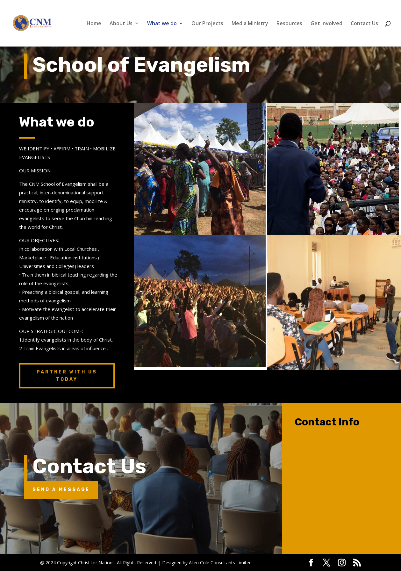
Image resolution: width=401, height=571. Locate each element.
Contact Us (364, 24)
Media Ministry (250, 24)
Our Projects (207, 24)
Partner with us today (67, 375)
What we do (162, 24)
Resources (289, 24)
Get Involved (326, 24)
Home (94, 24)
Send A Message (61, 489)
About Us (121, 24)
